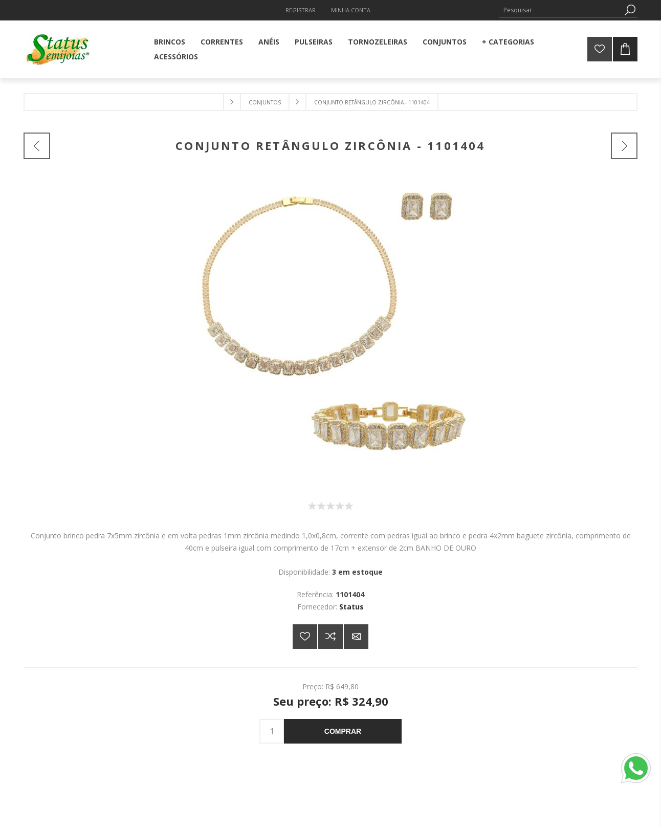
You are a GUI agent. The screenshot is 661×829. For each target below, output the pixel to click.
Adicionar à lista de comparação (330, 636)
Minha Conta (350, 10)
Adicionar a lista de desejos (305, 636)
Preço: (312, 686)
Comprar (342, 731)
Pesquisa (629, 10)
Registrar (300, 10)
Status (351, 607)
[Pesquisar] (560, 10)
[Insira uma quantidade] (271, 731)
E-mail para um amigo (356, 636)
